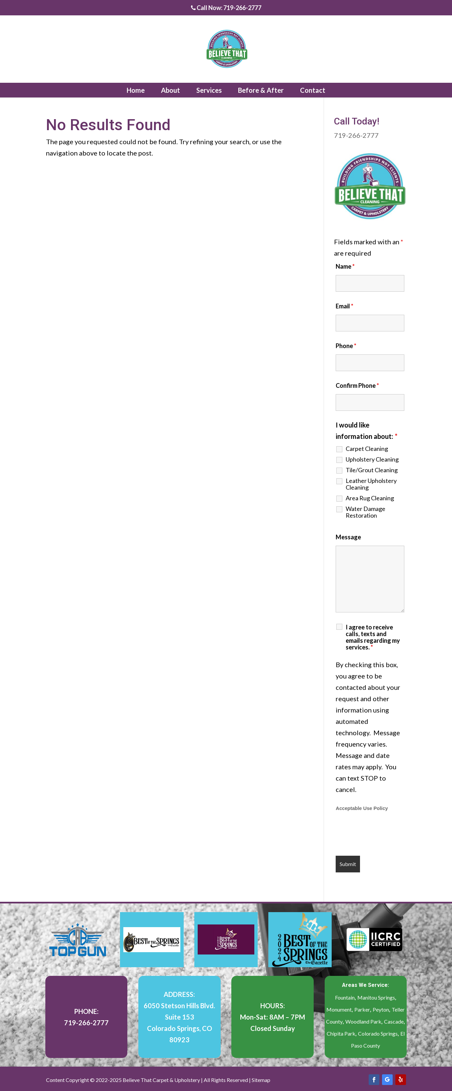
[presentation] (386, 834)
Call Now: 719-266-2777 (226, 8)
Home (136, 90)
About (170, 90)
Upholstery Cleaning (372, 459)
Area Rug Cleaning (370, 498)
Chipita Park (341, 1033)
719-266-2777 (356, 135)
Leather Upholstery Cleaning (371, 484)
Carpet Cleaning (367, 448)
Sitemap (261, 1080)
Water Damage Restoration (365, 512)
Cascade (394, 1021)
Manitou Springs (376, 997)
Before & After (261, 90)
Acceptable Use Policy (362, 808)
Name (345, 266)
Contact (312, 90)
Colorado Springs (378, 1033)
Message (348, 537)
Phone (346, 345)
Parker (362, 1009)
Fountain (345, 997)
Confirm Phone (357, 385)
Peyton (381, 1009)
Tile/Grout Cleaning (372, 470)
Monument (339, 1009)
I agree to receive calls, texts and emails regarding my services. (373, 637)
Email (344, 306)
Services (209, 90)
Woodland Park (363, 1021)
